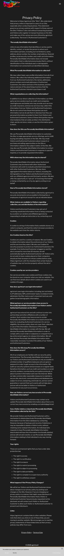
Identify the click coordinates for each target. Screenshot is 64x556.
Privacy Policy (26, 532)
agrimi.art (35, 545)
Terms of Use (38, 532)
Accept (7, 552)
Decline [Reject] (15, 552)
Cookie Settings (56, 552)
